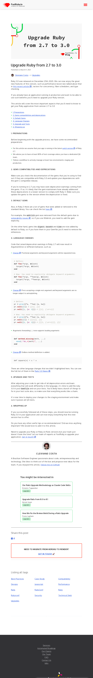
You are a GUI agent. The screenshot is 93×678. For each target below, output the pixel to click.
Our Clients (46, 645)
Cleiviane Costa (21, 75)
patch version (68, 148)
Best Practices (17, 573)
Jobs (46, 657)
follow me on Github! (50, 459)
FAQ (46, 652)
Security (38, 590)
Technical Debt (65, 590)
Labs (62, 673)
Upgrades (36, 75)
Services (46, 640)
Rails (13, 584)
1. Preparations (18, 112)
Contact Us (46, 654)
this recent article (22, 86)
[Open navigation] (85, 5)
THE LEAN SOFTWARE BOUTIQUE (60, 676)
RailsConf (39, 584)
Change (17, 252)
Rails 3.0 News (42, 366)
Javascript (39, 578)
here (49, 209)
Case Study (40, 573)
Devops (14, 578)
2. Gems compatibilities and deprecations (29, 115)
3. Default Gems (19, 118)
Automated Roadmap (46, 643)
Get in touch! (29, 431)
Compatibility (64, 573)
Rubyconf (15, 590)
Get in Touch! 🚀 (46, 548)
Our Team (46, 648)
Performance (64, 578)
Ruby (60, 584)
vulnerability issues (21, 218)
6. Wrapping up (19, 127)
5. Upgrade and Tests (21, 124)
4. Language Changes (21, 121)
